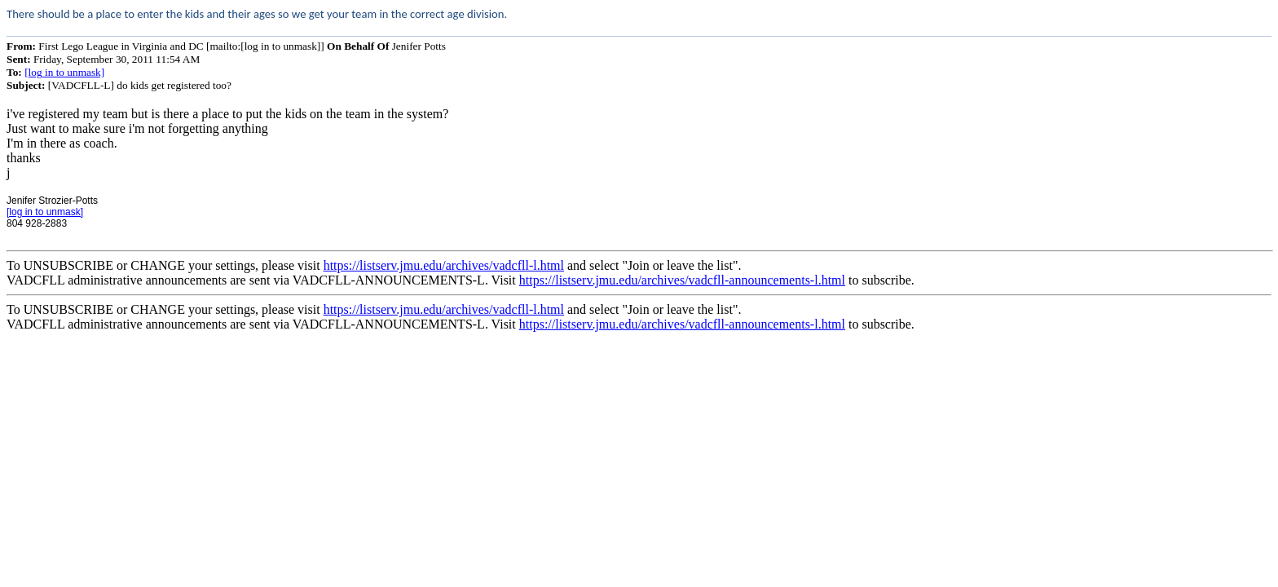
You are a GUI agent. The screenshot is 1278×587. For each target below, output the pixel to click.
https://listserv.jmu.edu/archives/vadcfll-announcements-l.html (682, 280)
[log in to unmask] (64, 72)
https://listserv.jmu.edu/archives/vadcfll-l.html (444, 265)
